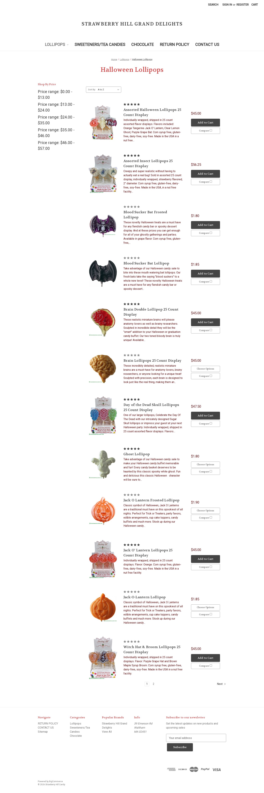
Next (221, 684)
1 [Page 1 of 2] (147, 684)
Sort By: (92, 89)
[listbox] (109, 90)
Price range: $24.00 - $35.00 (56, 120)
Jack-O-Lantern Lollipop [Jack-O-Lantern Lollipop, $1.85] (144, 597)
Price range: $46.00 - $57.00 (56, 145)
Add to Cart (205, 122)
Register (242, 4)
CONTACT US (207, 44)
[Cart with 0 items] (254, 5)
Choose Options (205, 368)
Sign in (227, 4)
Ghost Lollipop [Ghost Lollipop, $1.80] (136, 454)
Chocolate (142, 44)
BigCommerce (56, 780)
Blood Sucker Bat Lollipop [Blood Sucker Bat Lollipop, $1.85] (146, 263)
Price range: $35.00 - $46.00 (56, 133)
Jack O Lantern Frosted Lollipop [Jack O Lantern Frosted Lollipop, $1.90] (151, 500)
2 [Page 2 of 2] (153, 684)
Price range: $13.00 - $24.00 (56, 107)
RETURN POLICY (174, 44)
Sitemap (43, 731)
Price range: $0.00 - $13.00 (55, 94)
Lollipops (56, 44)
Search (213, 4)
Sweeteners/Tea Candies (100, 44)
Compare (205, 131)
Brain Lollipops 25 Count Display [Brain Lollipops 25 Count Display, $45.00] (152, 360)
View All (107, 731)
